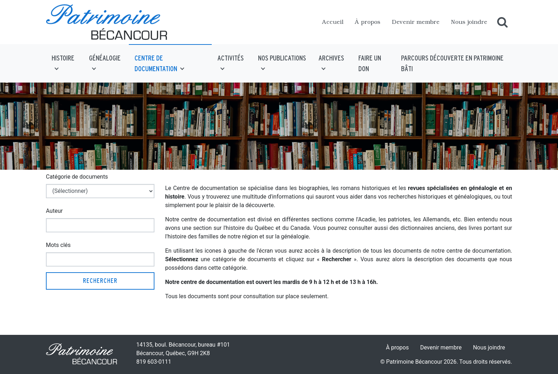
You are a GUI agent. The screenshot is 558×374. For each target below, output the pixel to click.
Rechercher (100, 280)
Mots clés (58, 245)
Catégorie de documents (77, 176)
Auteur (54, 210)
